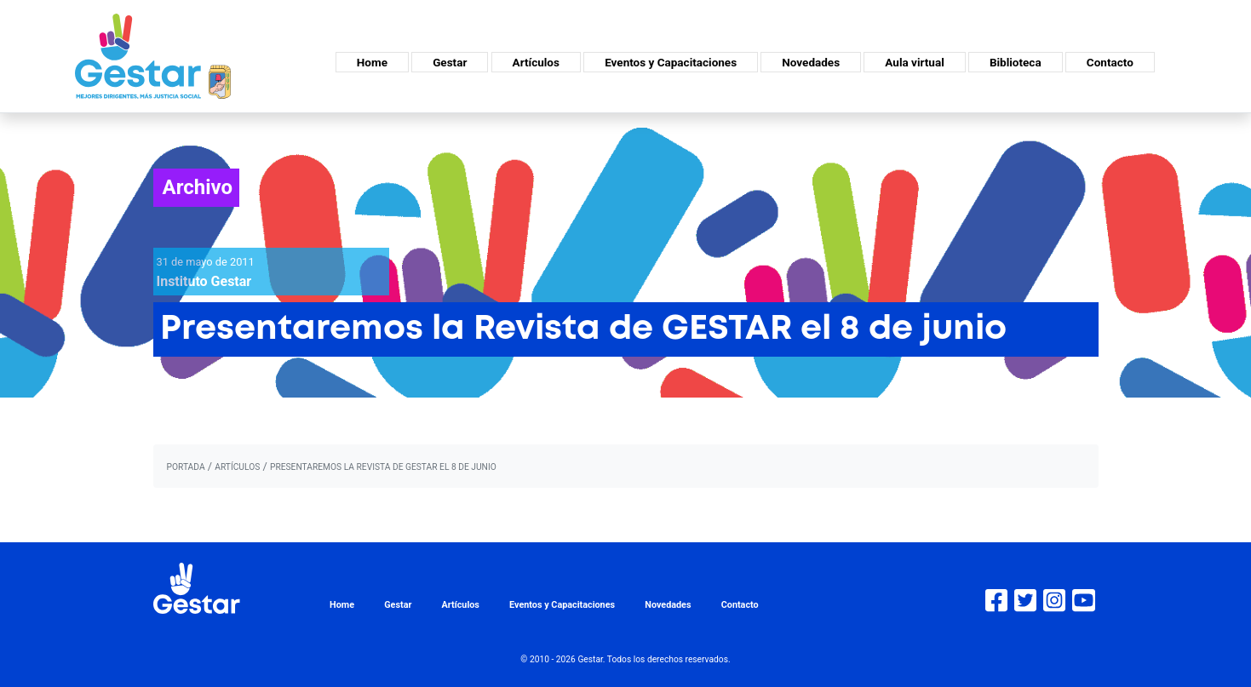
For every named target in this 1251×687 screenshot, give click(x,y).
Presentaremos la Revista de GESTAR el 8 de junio (383, 466)
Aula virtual (914, 62)
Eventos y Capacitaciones (671, 62)
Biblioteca (1016, 62)
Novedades (811, 62)
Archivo (198, 187)
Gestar (450, 62)
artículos (237, 466)
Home (372, 62)
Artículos (536, 62)
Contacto (1110, 62)
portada (186, 466)
